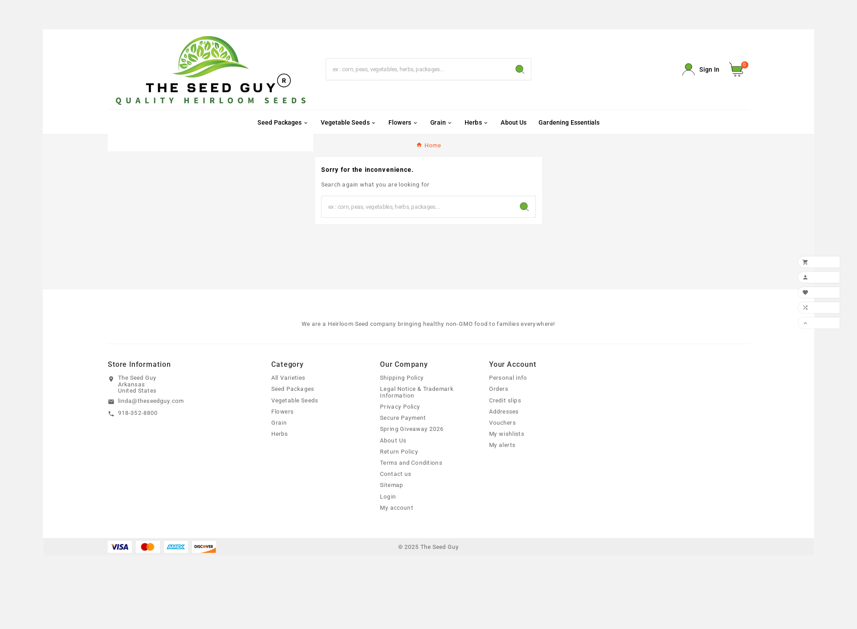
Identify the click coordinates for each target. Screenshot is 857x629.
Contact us (395, 474)
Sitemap (391, 485)
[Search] (417, 69)
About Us (393, 440)
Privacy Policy (400, 407)
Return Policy (399, 451)
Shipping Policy (402, 378)
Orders (498, 389)
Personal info (508, 378)
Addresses (504, 411)
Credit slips (505, 400)
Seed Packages (292, 389)
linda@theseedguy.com (151, 401)
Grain (279, 423)
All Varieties (288, 378)
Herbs (279, 434)
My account (396, 507)
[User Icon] (700, 69)
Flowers (282, 411)
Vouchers (502, 423)
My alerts (502, 445)
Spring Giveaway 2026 (412, 429)
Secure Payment (403, 418)
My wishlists (506, 434)
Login (388, 496)
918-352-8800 (138, 413)
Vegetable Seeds (294, 400)
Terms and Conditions (411, 463)
